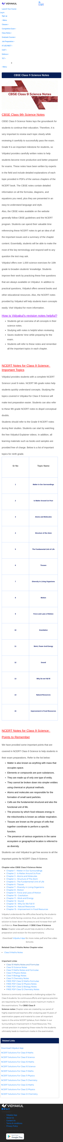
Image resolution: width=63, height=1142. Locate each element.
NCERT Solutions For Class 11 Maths (17, 1071)
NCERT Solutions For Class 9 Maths (17, 1053)
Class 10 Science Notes (16, 967)
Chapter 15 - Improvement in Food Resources (27, 909)
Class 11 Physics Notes (16, 973)
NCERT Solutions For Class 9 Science (18, 1057)
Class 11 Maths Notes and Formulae (22, 970)
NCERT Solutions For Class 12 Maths (17, 1085)
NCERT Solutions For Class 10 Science (18, 1066)
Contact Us (11, 1120)
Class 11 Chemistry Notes (17, 978)
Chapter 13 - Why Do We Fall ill (20, 904)
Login (41, 4)
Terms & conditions (14, 1123)
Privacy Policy (12, 1126)
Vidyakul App (19, 938)
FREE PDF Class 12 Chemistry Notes (22, 989)
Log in (2, 12)
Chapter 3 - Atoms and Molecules (21, 876)
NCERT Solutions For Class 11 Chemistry (19, 1080)
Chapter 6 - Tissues (15, 884)
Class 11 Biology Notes (16, 976)
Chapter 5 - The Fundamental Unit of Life (25, 882)
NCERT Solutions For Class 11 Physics (18, 1076)
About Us (10, 1118)
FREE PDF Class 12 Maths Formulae (22, 981)
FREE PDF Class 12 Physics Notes (21, 984)
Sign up (4, 16)
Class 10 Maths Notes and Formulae (22, 965)
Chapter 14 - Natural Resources (20, 906)
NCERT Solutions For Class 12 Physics (18, 1089)
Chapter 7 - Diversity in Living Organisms (25, 887)
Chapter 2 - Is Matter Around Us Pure (23, 873)
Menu (4, 20)
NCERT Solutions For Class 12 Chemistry (19, 1094)
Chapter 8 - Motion (15, 890)
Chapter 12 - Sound (15, 901)
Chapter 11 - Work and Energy (19, 898)
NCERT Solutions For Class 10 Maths (17, 1062)
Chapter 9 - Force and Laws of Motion (23, 893)
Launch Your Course (9, 9)
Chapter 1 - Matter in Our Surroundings (24, 871)
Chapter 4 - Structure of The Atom (22, 879)
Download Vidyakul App (12, 1048)
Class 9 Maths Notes (13, 952)
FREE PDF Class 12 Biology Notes (21, 987)
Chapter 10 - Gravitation (17, 895)
